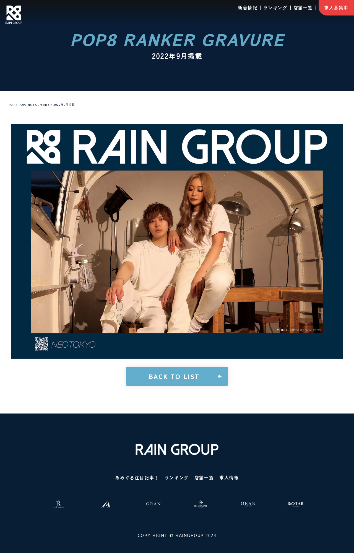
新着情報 (247, 8)
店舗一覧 (303, 8)
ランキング (275, 8)
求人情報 (229, 478)
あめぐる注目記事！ (137, 478)
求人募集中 (336, 8)
